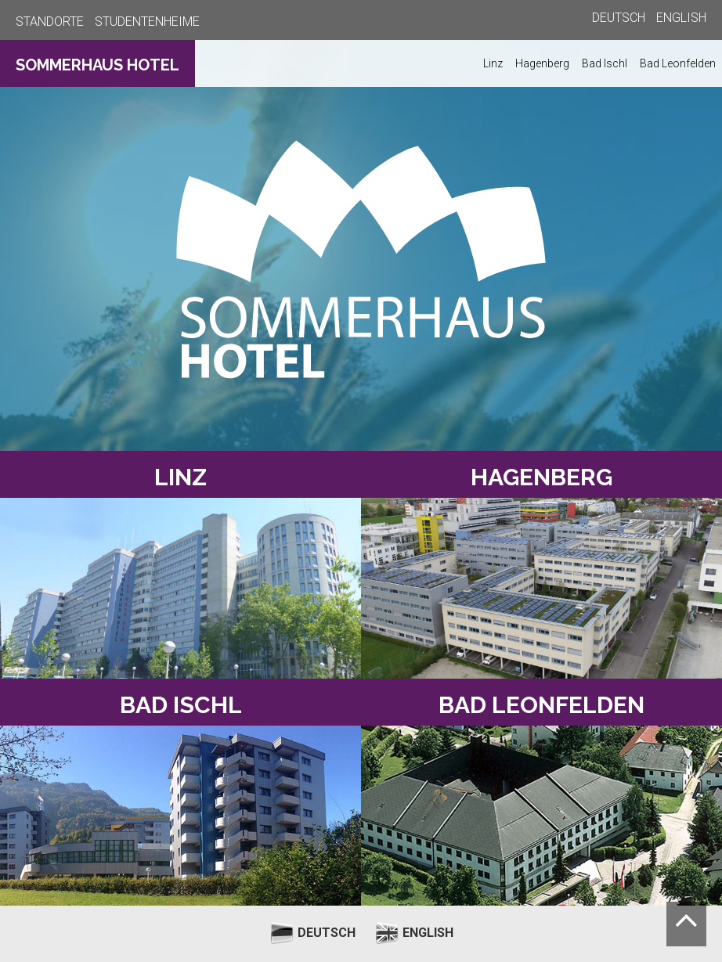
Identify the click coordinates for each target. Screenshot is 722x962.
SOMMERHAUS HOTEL (97, 65)
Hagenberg (542, 63)
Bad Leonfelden (678, 63)
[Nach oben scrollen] (686, 924)
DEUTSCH (618, 17)
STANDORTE (50, 21)
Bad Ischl (604, 63)
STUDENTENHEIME (147, 21)
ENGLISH (681, 17)
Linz (493, 63)
